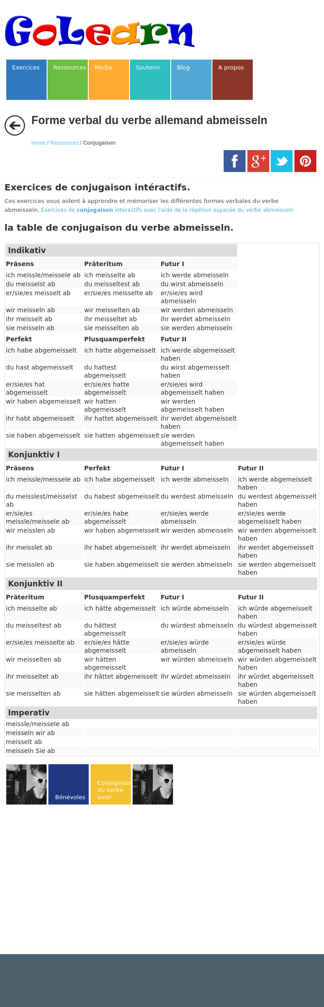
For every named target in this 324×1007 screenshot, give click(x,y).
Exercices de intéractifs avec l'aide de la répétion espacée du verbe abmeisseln (167, 210)
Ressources (64, 143)
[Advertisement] (79, 876)
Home (38, 143)
